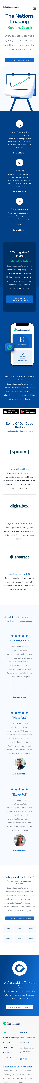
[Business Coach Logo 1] (11, 6)
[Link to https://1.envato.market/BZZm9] (18, 124)
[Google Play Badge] (29, 410)
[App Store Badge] (12, 410)
